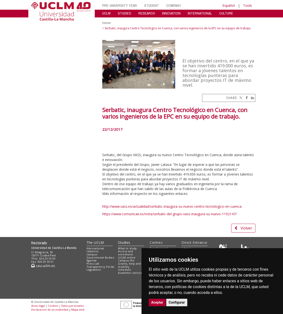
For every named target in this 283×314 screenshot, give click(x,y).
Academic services (131, 273)
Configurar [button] (177, 302)
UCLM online (126, 257)
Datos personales (72, 305)
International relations (95, 249)
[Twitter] (240, 97)
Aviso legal (38, 305)
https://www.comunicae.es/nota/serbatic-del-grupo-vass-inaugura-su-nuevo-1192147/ (169, 214)
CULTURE (226, 13)
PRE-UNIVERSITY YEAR (119, 5)
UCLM (106, 13)
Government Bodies (100, 257)
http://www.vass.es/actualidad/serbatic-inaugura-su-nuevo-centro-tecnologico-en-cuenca (172, 206)
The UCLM (95, 242)
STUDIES (124, 13)
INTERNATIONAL (200, 13)
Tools (247, 5)
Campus (91, 254)
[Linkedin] (251, 97)
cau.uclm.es (43, 265)
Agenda (91, 260)
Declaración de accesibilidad (49, 309)
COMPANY (173, 5)
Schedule (124, 269)
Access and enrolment (125, 252)
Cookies (53, 305)
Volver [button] (243, 228)
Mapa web (78, 309)
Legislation (93, 269)
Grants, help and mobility (129, 265)
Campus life (126, 260)
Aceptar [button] (157, 302)
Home (106, 23)
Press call (92, 263)
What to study (127, 248)
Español (228, 5)
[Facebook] (245, 97)
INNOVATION (171, 13)
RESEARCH (146, 13)
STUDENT (151, 5)
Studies (124, 242)
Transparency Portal (100, 266)
